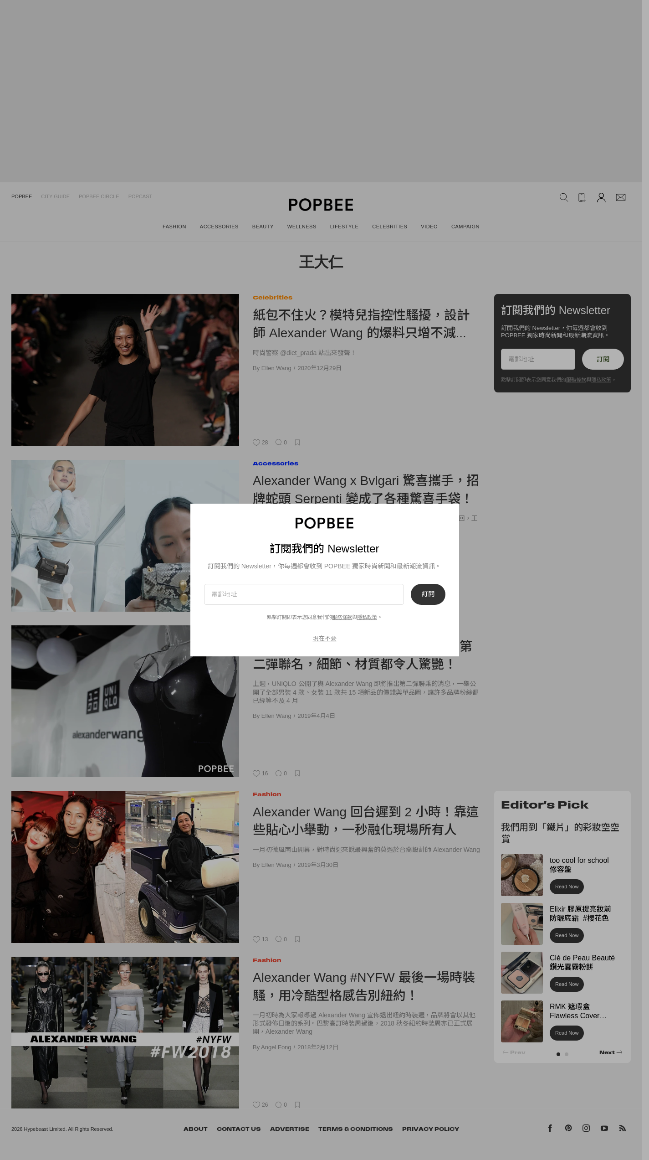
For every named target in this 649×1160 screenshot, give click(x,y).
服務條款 (342, 617)
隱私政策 (367, 617)
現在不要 (325, 638)
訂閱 (428, 594)
